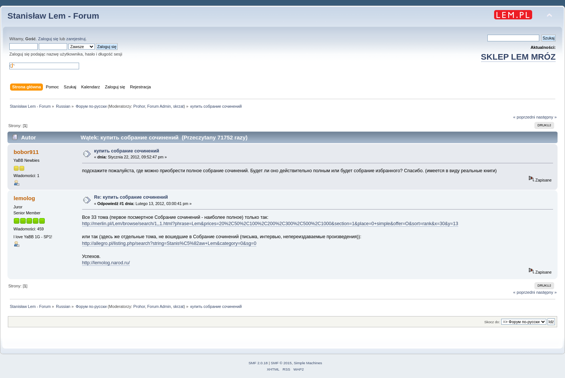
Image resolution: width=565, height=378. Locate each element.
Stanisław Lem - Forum (53, 16)
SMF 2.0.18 (258, 363)
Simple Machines (308, 363)
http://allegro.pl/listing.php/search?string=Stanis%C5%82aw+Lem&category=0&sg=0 (169, 243)
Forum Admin (159, 106)
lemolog (24, 198)
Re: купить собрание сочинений (131, 197)
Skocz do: (492, 322)
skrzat (178, 106)
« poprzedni (524, 117)
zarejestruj (76, 39)
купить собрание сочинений (126, 151)
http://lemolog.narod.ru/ (106, 262)
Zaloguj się (48, 39)
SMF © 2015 (281, 363)
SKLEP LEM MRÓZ (518, 57)
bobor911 (25, 152)
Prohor (139, 106)
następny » (546, 117)
